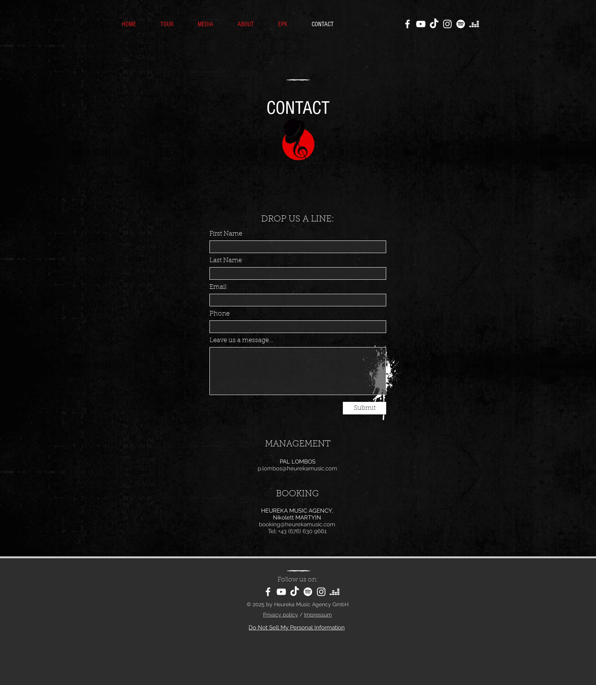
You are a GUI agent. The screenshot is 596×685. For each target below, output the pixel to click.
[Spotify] (460, 24)
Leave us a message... (241, 340)
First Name (225, 234)
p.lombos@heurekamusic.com (297, 468)
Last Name (225, 260)
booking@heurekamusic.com (297, 524)
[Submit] (364, 408)
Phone (219, 314)
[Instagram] (447, 24)
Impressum (318, 615)
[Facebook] (407, 24)
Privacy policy (280, 615)
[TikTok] (434, 24)
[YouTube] (420, 24)
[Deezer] (474, 24)
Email (218, 287)
